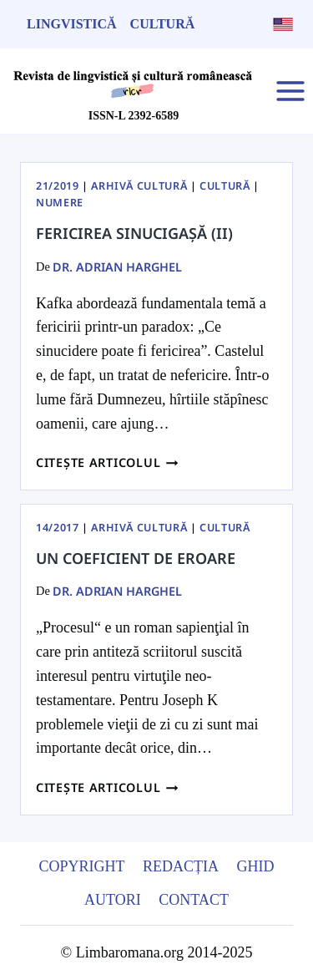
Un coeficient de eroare (135, 558)
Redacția (181, 866)
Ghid (256, 866)
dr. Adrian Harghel (117, 267)
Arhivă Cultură (139, 186)
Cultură (162, 24)
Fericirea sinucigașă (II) (134, 233)
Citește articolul (107, 462)
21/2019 (57, 186)
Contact (194, 899)
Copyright (81, 866)
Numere (59, 202)
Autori (112, 899)
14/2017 (57, 527)
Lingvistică (72, 24)
